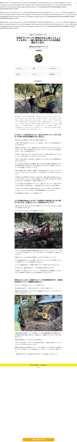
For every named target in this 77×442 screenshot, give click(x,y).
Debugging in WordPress (8, 15)
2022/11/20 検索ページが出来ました (38, 363)
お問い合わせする (38, 440)
